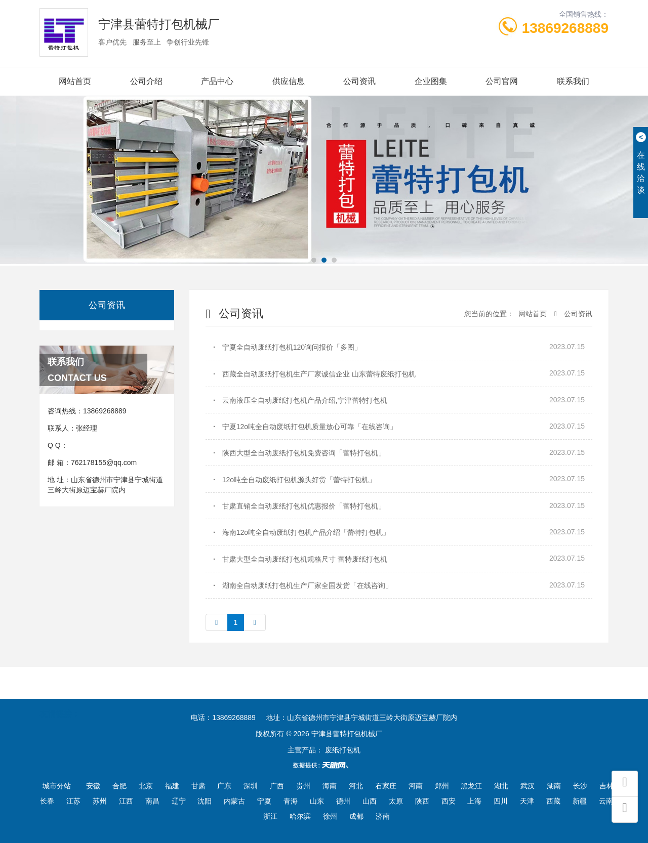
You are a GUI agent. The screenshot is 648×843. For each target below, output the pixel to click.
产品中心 (217, 81)
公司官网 (501, 81)
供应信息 (288, 81)
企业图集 (431, 81)
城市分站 (57, 786)
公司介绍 (146, 81)
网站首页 (75, 81)
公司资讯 (359, 81)
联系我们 (573, 81)
